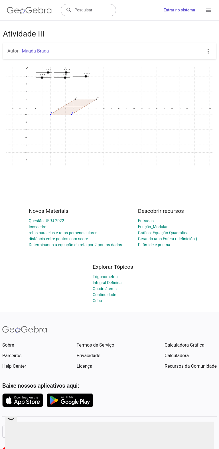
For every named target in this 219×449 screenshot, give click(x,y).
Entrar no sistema (179, 10)
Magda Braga (35, 51)
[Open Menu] (208, 10)
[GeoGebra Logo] (29, 10)
